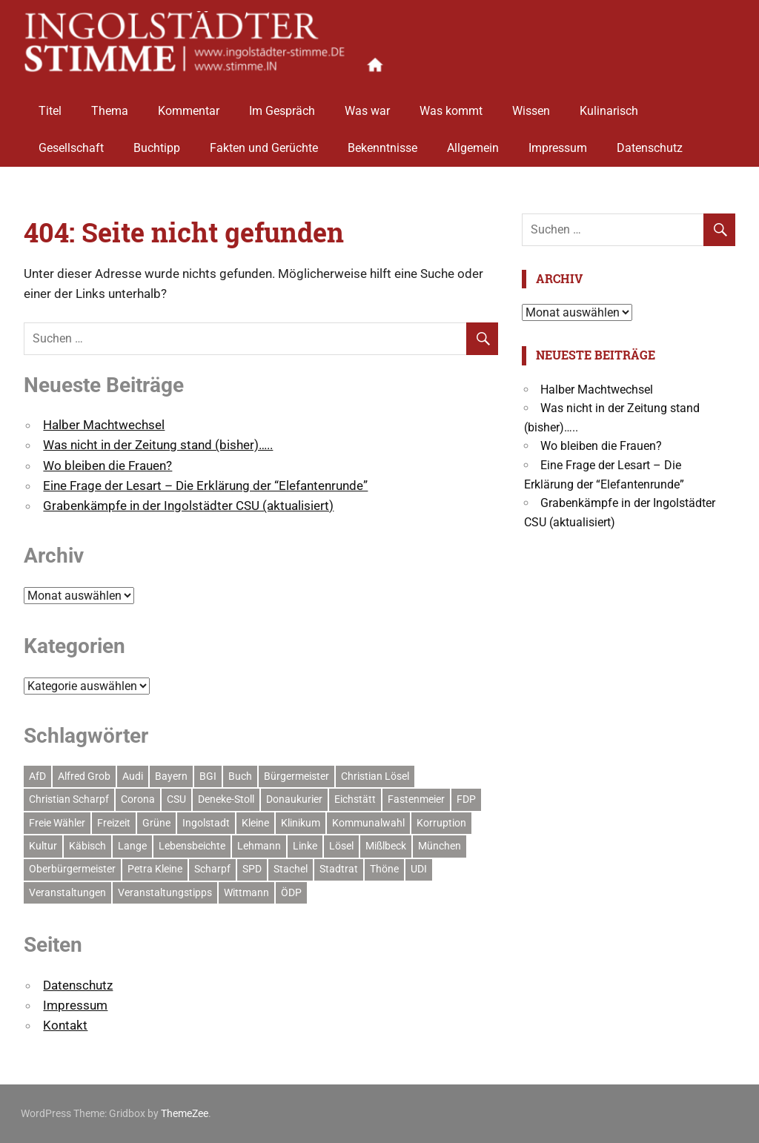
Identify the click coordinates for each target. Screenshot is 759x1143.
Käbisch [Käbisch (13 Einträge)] (87, 846)
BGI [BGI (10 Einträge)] (207, 776)
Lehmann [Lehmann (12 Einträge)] (259, 846)
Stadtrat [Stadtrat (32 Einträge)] (338, 869)
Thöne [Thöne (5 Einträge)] (384, 869)
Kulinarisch (609, 106)
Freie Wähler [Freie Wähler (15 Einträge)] (57, 823)
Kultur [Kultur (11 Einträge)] (43, 846)
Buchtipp (156, 143)
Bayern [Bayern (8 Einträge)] (171, 776)
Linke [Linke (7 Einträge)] (305, 846)
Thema (109, 106)
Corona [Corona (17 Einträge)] (138, 799)
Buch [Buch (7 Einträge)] (240, 776)
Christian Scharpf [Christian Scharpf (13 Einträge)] (69, 799)
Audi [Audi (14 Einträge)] (132, 776)
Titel (50, 106)
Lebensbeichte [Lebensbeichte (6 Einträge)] (192, 846)
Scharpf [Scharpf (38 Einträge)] (212, 869)
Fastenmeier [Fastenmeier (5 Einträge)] (416, 799)
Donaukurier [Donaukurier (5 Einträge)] (294, 799)
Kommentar (188, 106)
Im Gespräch (282, 106)
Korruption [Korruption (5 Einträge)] (441, 823)
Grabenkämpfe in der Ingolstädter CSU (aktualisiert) (188, 505)
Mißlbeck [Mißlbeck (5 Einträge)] (385, 846)
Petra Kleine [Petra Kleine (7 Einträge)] (154, 869)
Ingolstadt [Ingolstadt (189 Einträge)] (206, 823)
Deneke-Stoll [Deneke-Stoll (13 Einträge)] (226, 799)
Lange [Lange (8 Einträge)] (132, 846)
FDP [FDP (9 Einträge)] (466, 799)
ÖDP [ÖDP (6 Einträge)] (291, 892)
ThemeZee (184, 1113)
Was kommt (451, 106)
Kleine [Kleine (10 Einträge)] (255, 823)
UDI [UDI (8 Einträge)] (419, 869)
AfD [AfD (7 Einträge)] (37, 776)
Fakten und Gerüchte (264, 143)
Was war (367, 106)
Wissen (531, 106)
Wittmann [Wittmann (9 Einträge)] (246, 892)
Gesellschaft (71, 143)
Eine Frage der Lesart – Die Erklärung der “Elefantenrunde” (205, 485)
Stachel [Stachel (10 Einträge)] (291, 869)
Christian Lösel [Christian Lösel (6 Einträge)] (375, 776)
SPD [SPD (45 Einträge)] (252, 869)
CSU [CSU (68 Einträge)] (176, 799)
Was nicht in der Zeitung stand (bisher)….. (158, 444)
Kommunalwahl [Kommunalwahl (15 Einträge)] (368, 823)
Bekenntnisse (382, 143)
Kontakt (65, 1025)
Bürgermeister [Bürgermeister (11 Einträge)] (296, 776)
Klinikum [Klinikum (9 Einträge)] (300, 823)
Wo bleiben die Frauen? (107, 465)
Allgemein (473, 143)
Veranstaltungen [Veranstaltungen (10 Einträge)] (67, 892)
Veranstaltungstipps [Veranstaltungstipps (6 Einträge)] (165, 892)
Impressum (557, 143)
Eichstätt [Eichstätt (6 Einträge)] (355, 799)
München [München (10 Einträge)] (439, 846)
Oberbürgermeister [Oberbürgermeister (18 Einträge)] (72, 869)
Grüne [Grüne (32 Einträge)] (156, 823)
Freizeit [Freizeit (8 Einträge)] (113, 823)
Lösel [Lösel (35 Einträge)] (341, 846)
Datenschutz (650, 143)
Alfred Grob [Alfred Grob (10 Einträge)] (84, 776)
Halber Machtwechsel (104, 424)
